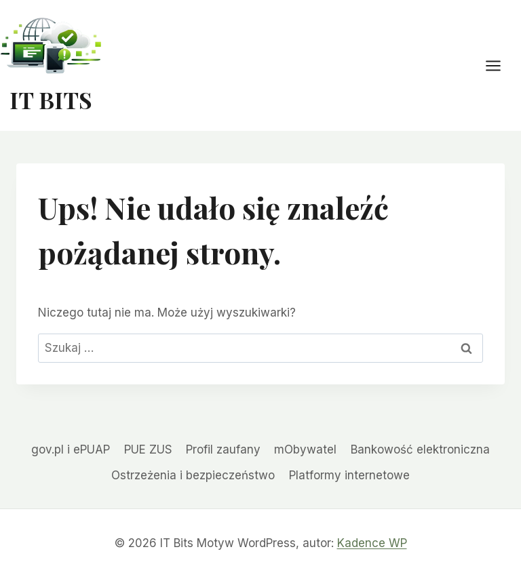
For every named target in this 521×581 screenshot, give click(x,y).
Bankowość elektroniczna (420, 449)
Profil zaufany (223, 449)
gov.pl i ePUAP (70, 449)
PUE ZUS (148, 449)
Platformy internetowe (349, 475)
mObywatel (305, 449)
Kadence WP (372, 543)
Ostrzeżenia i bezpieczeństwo (193, 475)
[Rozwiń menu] (500, 65)
